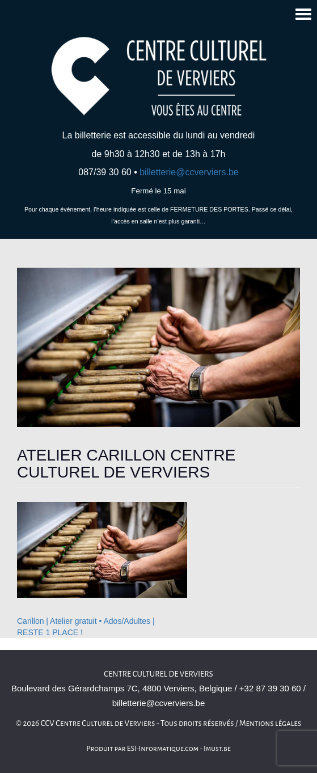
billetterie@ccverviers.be (189, 172)
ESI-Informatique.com (162, 749)
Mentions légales (270, 723)
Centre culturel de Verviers (158, 674)
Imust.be (217, 749)
